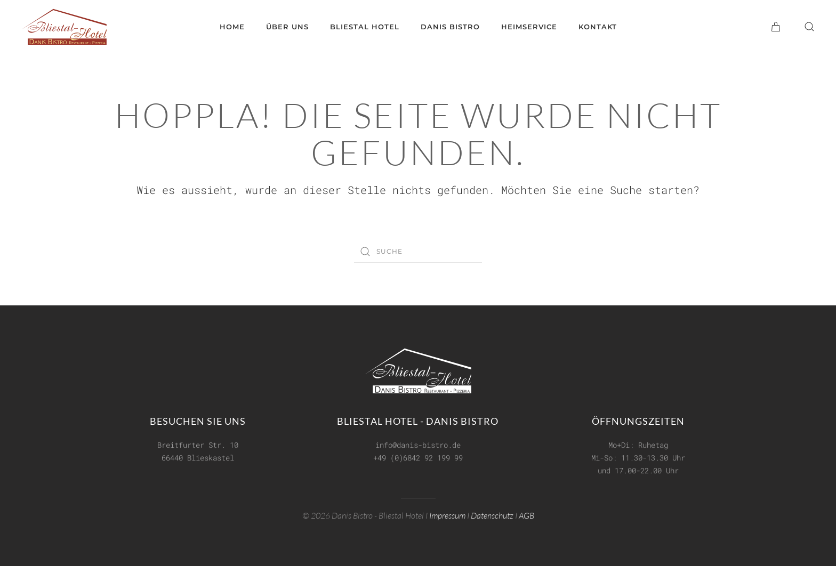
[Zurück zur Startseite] (64, 26)
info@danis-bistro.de (418, 444)
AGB (526, 515)
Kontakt (597, 26)
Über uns (287, 26)
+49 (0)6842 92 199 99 (418, 456)
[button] (809, 26)
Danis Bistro (450, 26)
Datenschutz (492, 515)
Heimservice (529, 26)
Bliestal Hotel (364, 26)
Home (232, 26)
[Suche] (418, 251)
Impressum (447, 515)
